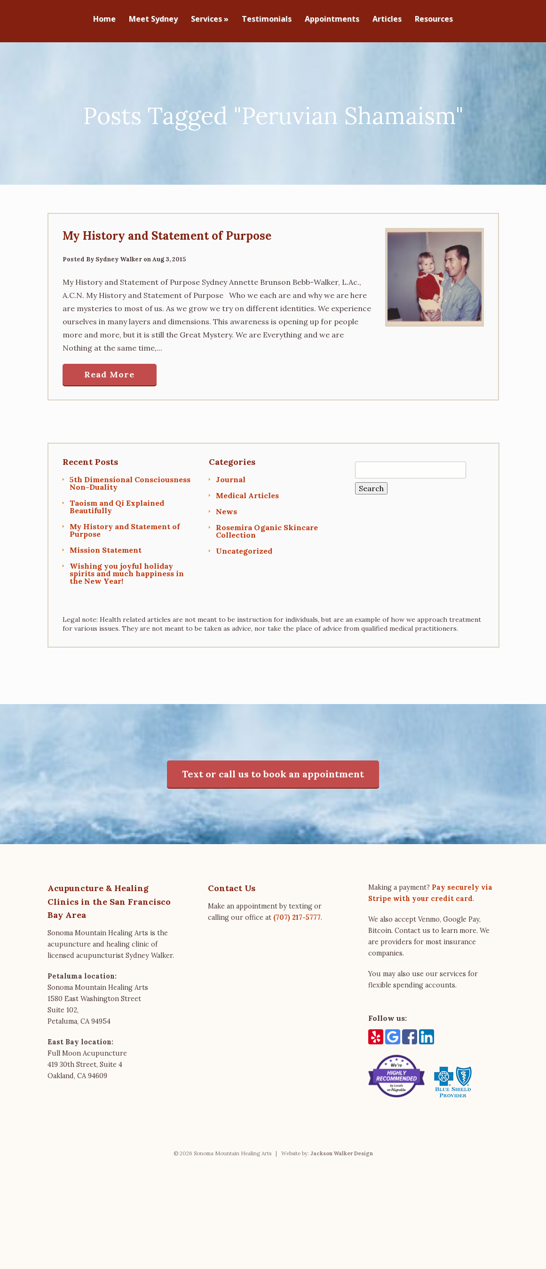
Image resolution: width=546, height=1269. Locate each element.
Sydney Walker (118, 255)
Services (210, 19)
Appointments (332, 19)
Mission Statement (106, 545)
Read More (109, 370)
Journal (230, 474)
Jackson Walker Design (341, 1148)
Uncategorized (244, 546)
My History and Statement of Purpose (167, 231)
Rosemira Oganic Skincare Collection (267, 526)
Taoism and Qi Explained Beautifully (117, 502)
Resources (434, 19)
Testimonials (267, 19)
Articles (387, 19)
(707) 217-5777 (297, 913)
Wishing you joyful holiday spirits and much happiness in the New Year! (127, 568)
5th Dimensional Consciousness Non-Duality (130, 478)
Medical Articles (247, 490)
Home (104, 19)
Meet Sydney (153, 19)
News (226, 506)
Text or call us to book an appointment (273, 769)
